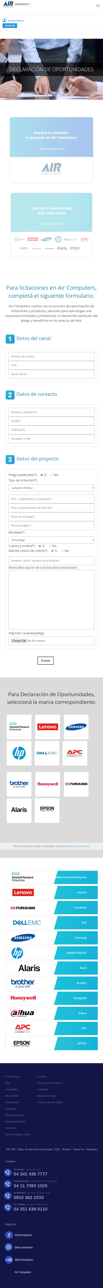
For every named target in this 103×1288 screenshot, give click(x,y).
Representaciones (15, 1121)
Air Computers (23, 1272)
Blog (7, 1083)
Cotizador (10, 1108)
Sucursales (11, 1089)
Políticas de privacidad (50, 1102)
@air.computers (24, 1247)
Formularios (12, 1102)
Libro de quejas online (17, 1134)
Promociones (12, 1076)
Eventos (42, 1076)
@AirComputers (24, 1259)
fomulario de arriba (79, 846)
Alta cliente (11, 1096)
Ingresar (10, 25)
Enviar (45, 660)
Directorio (10, 1128)
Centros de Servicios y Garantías (50, 1086)
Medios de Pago (46, 1096)
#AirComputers (23, 1235)
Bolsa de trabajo (14, 1115)
